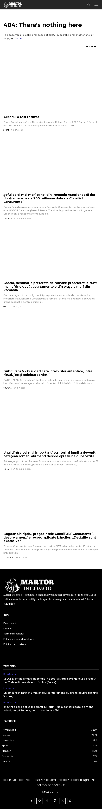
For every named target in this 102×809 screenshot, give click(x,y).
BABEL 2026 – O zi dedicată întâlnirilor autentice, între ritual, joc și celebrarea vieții (47, 373)
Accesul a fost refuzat (21, 117)
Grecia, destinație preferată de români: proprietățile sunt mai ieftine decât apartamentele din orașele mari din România (50, 286)
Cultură (7, 388)
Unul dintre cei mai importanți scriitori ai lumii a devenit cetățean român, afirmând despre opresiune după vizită (49, 454)
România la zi (10, 218)
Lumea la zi (9, 688)
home (18, 38)
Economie (8, 557)
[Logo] (12, 4)
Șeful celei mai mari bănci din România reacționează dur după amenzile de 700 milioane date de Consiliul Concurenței (49, 198)
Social (6, 307)
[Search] (91, 47)
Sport (6, 130)
